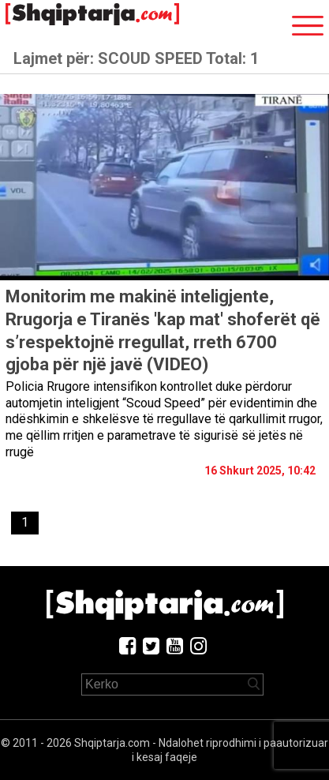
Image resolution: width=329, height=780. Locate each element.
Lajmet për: (136, 58)
